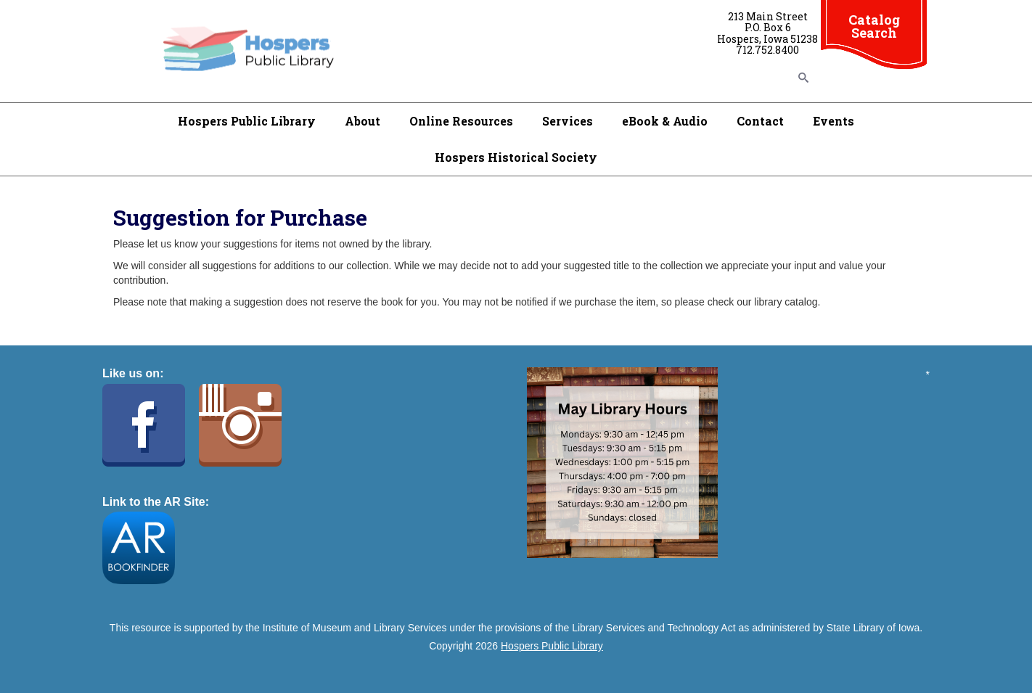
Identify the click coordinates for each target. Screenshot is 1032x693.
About (362, 120)
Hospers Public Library (247, 120)
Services (567, 120)
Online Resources (461, 120)
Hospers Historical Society (516, 157)
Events (833, 120)
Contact (760, 120)
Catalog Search (874, 26)
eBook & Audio (665, 120)
